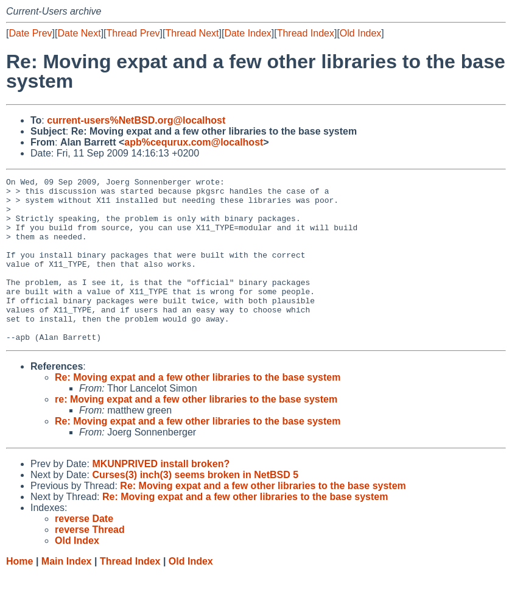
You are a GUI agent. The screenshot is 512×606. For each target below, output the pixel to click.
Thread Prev (133, 33)
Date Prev (30, 33)
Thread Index (305, 33)
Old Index (360, 33)
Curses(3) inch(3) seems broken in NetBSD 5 (195, 507)
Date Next (78, 33)
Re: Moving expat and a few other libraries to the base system (197, 410)
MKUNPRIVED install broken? (161, 496)
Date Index (247, 33)
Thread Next (192, 33)
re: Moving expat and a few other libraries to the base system (196, 432)
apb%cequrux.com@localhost (193, 142)
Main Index (66, 594)
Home (19, 594)
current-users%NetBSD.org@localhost (136, 120)
